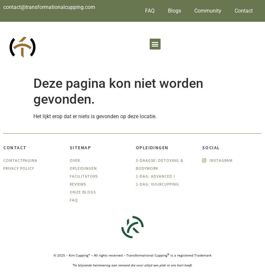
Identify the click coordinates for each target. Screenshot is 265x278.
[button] (155, 44)
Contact (244, 11)
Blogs (174, 11)
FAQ (150, 11)
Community (207, 11)
